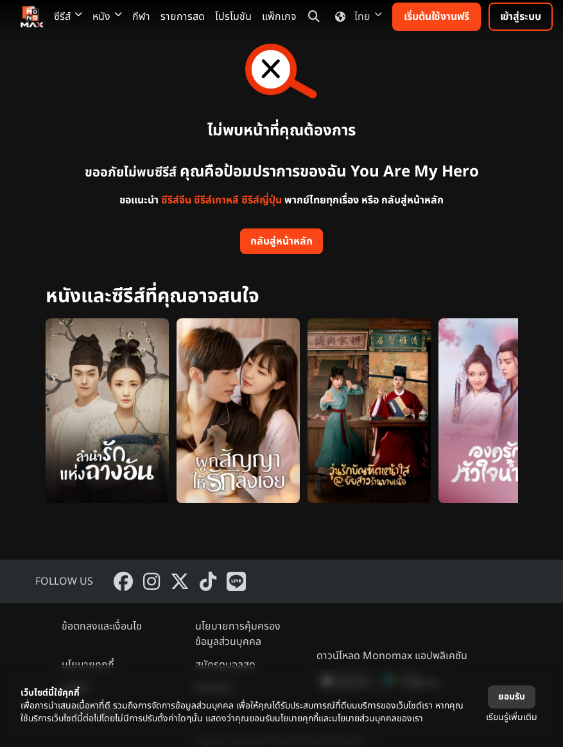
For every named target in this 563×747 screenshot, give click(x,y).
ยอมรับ (511, 696)
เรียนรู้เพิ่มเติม (511, 717)
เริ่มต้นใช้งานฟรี (436, 16)
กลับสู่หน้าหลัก (281, 241)
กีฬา (141, 16)
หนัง (107, 16)
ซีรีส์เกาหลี (216, 200)
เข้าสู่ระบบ (520, 16)
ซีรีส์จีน (176, 200)
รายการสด (182, 16)
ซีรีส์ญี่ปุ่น (261, 200)
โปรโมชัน (233, 16)
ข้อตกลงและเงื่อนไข (102, 626)
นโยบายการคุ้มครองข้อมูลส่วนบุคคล (238, 634)
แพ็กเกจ (279, 16)
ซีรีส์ (68, 16)
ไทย (356, 16)
